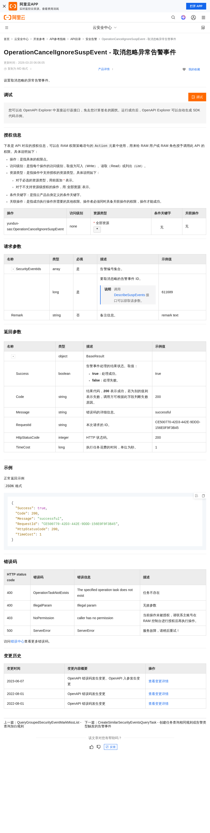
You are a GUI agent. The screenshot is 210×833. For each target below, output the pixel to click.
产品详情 (104, 69)
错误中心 (18, 643)
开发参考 (39, 39)
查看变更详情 (159, 683)
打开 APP (196, 6)
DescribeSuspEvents (129, 295)
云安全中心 (21, 39)
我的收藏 (194, 69)
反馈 (111, 749)
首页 (7, 39)
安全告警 (91, 39)
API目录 (75, 39)
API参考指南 (58, 39)
